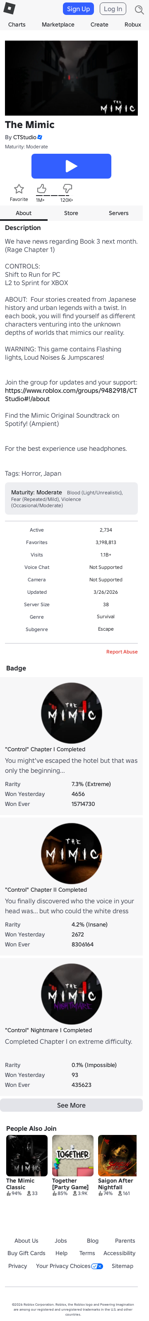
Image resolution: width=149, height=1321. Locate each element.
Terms (87, 1253)
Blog (93, 1240)
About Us (26, 1240)
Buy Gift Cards (26, 1253)
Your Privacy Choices (69, 1266)
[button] (39, 137)
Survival (106, 616)
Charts (17, 24)
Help (61, 1253)
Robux (133, 24)
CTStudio (24, 137)
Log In (113, 9)
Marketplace (58, 24)
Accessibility (119, 1253)
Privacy (17, 1266)
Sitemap (122, 1266)
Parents (125, 1240)
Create (99, 24)
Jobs (61, 1240)
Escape (106, 629)
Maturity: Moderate (26, 146)
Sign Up (78, 9)
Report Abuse (122, 651)
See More (71, 1105)
